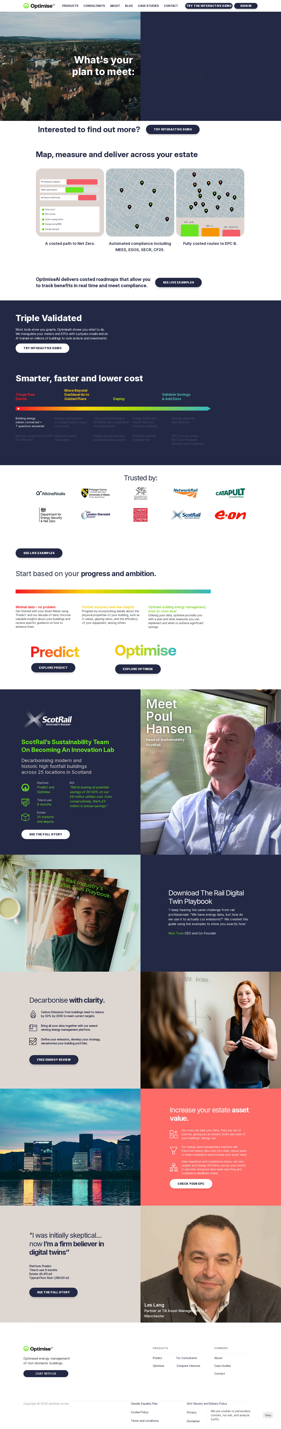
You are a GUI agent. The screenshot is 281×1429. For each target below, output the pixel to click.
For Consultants (187, 1358)
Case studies (222, 1365)
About (218, 1358)
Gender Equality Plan (144, 1403)
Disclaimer (193, 1421)
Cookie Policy (140, 1412)
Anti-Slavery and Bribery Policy (207, 1403)
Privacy (192, 1412)
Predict (157, 1358)
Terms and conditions (145, 1420)
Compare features (188, 1365)
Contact (219, 1373)
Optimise (158, 1365)
